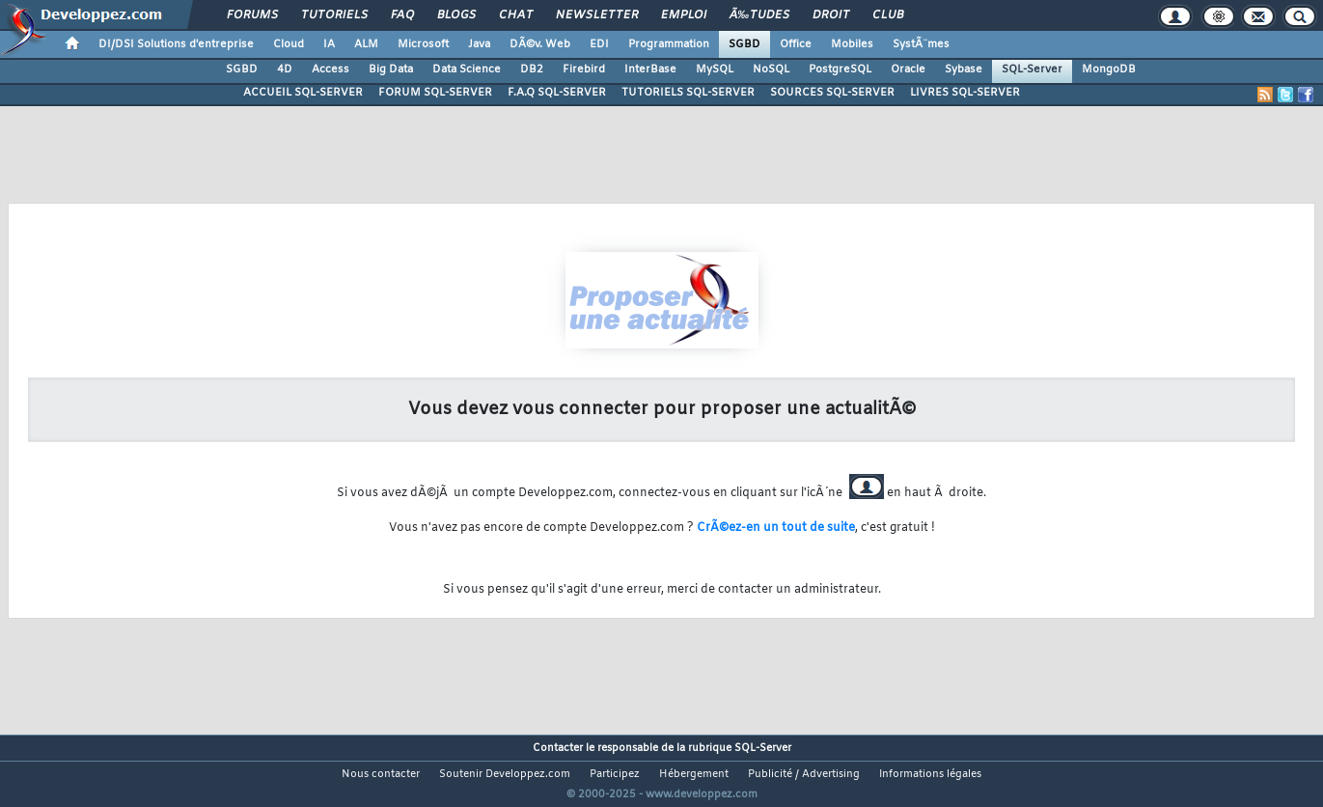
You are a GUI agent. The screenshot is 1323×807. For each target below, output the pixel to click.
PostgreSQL (840, 69)
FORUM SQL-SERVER (435, 92)
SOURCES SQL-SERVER (832, 92)
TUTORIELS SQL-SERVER (688, 92)
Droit (831, 15)
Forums (252, 15)
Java (479, 44)
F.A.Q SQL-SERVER (557, 92)
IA (329, 44)
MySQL (714, 69)
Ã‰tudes (759, 15)
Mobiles (852, 44)
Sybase (963, 69)
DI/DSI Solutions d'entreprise (176, 44)
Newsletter (597, 15)
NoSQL (771, 69)
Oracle (908, 69)
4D (284, 69)
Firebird (584, 69)
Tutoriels (334, 15)
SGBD (744, 44)
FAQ (402, 15)
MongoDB (1109, 69)
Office (796, 44)
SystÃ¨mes (921, 44)
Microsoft (423, 44)
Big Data (391, 69)
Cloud (288, 44)
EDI (599, 44)
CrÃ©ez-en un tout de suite (776, 528)
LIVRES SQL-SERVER (965, 92)
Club (887, 15)
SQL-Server (1032, 69)
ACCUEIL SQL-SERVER (303, 92)
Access (330, 69)
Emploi (683, 15)
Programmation (668, 44)
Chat (516, 15)
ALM (366, 44)
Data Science (466, 69)
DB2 (531, 69)
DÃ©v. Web (540, 44)
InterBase (650, 69)
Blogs (456, 15)
